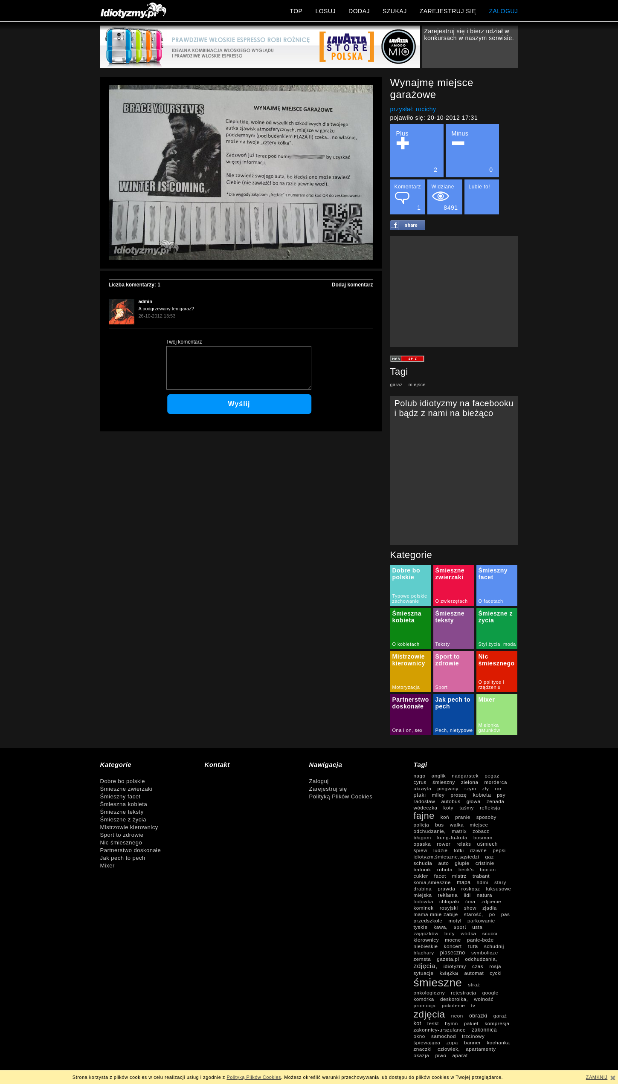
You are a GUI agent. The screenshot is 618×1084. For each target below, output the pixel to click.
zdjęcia (429, 1014)
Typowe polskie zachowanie (409, 598)
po (492, 914)
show (470, 908)
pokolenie (453, 1005)
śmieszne (438, 982)
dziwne (478, 850)
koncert (453, 946)
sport (460, 927)
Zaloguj (319, 781)
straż (474, 984)
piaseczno (452, 953)
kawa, (441, 927)
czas (477, 966)
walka (457, 824)
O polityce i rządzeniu (491, 684)
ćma (470, 901)
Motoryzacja (406, 687)
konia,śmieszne (432, 882)
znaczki (423, 1049)
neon (457, 1015)
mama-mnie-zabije (436, 914)
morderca (496, 782)
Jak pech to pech (122, 858)
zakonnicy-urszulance (440, 1029)
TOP (296, 11)
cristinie (485, 863)
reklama (448, 895)
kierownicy (426, 939)
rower (443, 844)
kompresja (497, 1023)
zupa (452, 1042)
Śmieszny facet (493, 574)
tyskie (421, 927)
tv (473, 1005)
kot (417, 1023)
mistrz (459, 876)
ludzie (440, 850)
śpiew (420, 850)
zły (485, 788)
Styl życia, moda (497, 644)
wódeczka (426, 807)
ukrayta (423, 788)
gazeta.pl (448, 959)
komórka (424, 999)
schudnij (494, 946)
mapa (463, 882)
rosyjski (449, 908)
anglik (439, 775)
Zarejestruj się (328, 789)
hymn (451, 1023)
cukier (421, 876)
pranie (462, 817)
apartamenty (481, 1049)
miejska (423, 895)
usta (477, 927)
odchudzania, (481, 959)
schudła (423, 863)
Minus (472, 151)
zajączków (426, 933)
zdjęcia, (426, 965)
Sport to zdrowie (447, 660)
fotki (459, 850)
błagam (422, 837)
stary (500, 882)
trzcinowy (473, 1036)
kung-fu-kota (452, 837)
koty (448, 807)
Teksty (442, 644)
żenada (495, 801)
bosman (483, 837)
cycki (496, 973)
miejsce (417, 384)
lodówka (423, 901)
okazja (421, 1055)
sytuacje (424, 973)
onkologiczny (429, 992)
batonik (422, 869)
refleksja (490, 807)
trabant (481, 876)
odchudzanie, (430, 831)
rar (498, 788)
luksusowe (498, 888)
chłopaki (449, 901)
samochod (443, 1036)
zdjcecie (491, 901)
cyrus (420, 782)
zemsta (422, 959)
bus (439, 824)
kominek (424, 908)
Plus (417, 151)
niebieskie (426, 946)
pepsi (499, 850)
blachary (424, 952)
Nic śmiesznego (497, 660)
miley (438, 795)
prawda (446, 888)
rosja (495, 966)
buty (449, 933)
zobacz (481, 831)
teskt (433, 1023)
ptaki (420, 795)
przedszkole (428, 920)
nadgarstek (465, 775)
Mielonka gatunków (489, 728)
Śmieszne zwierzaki (450, 574)
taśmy (466, 807)
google (490, 992)
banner (472, 1042)
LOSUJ (325, 11)
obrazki (478, 1016)
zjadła (489, 908)
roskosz (470, 888)
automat (474, 973)
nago (420, 775)
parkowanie (481, 920)
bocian (488, 869)
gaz (489, 856)
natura (484, 895)
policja (421, 824)
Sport (441, 687)
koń (445, 817)
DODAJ (359, 11)
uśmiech (487, 844)
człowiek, (449, 1049)
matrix (459, 831)
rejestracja (463, 992)
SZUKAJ (395, 11)
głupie (462, 863)
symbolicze (484, 952)
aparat (460, 1055)
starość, (473, 914)
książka (449, 973)
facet (440, 876)
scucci (489, 933)
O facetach (491, 601)
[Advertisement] (454, 291)
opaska (422, 844)
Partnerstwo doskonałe (410, 703)
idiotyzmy (455, 966)
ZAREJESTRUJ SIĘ (448, 11)
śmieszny (443, 782)
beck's (466, 869)
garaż (396, 384)
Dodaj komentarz (352, 285)
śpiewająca (427, 1042)
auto (443, 863)
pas (505, 914)
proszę (458, 795)
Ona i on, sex (407, 730)
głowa (474, 801)
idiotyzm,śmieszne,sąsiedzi (446, 856)
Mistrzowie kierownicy (408, 660)
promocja (425, 1005)
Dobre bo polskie (406, 574)
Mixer (487, 699)
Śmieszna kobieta (407, 617)
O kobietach (406, 644)
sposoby (486, 817)
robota (445, 869)
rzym (470, 788)
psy (501, 795)
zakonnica (484, 1030)
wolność (483, 999)
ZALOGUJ (503, 11)
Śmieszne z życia (123, 819)
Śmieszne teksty (450, 617)
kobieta (482, 795)
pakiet (471, 1023)
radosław (424, 801)
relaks (463, 844)
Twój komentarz (184, 342)
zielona (470, 782)
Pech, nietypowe (454, 730)
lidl (467, 895)
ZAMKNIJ (597, 1077)
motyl (455, 920)
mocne (453, 939)
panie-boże (480, 939)
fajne (424, 816)
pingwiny (447, 788)
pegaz (492, 775)
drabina (423, 888)
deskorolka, (454, 999)
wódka (468, 933)
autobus (450, 801)
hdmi (482, 882)
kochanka (498, 1042)
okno (419, 1036)
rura (473, 946)
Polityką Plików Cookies (341, 796)
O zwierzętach (451, 601)
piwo (440, 1055)
